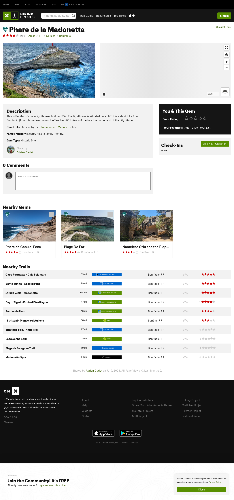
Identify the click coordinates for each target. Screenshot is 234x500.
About (85, 400)
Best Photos (103, 15)
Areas (31, 35)
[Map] (165, 70)
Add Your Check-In (215, 143)
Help (85, 405)
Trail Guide (86, 15)
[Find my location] (226, 54)
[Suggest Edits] (223, 27)
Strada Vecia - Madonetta (55, 127)
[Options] (225, 92)
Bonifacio (65, 35)
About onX (10, 416)
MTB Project (139, 416)
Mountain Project (142, 410)
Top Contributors (142, 400)
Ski (54, 4)
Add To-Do (191, 127)
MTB (17, 4)
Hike (27, 4)
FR (40, 35)
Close (201, 489)
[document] (201, 484)
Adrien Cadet (25, 152)
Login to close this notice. (51, 485)
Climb (6, 4)
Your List (205, 127)
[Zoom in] (226, 61)
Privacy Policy (215, 482)
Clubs (85, 416)
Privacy (134, 442)
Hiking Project (191, 400)
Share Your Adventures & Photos (152, 405)
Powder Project (191, 410)
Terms (125, 442)
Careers (8, 422)
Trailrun (41, 4)
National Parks (191, 416)
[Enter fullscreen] (226, 47)
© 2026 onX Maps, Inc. (107, 442)
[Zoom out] (226, 67)
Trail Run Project (192, 405)
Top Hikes (120, 15)
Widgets (87, 410)
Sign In (224, 15)
